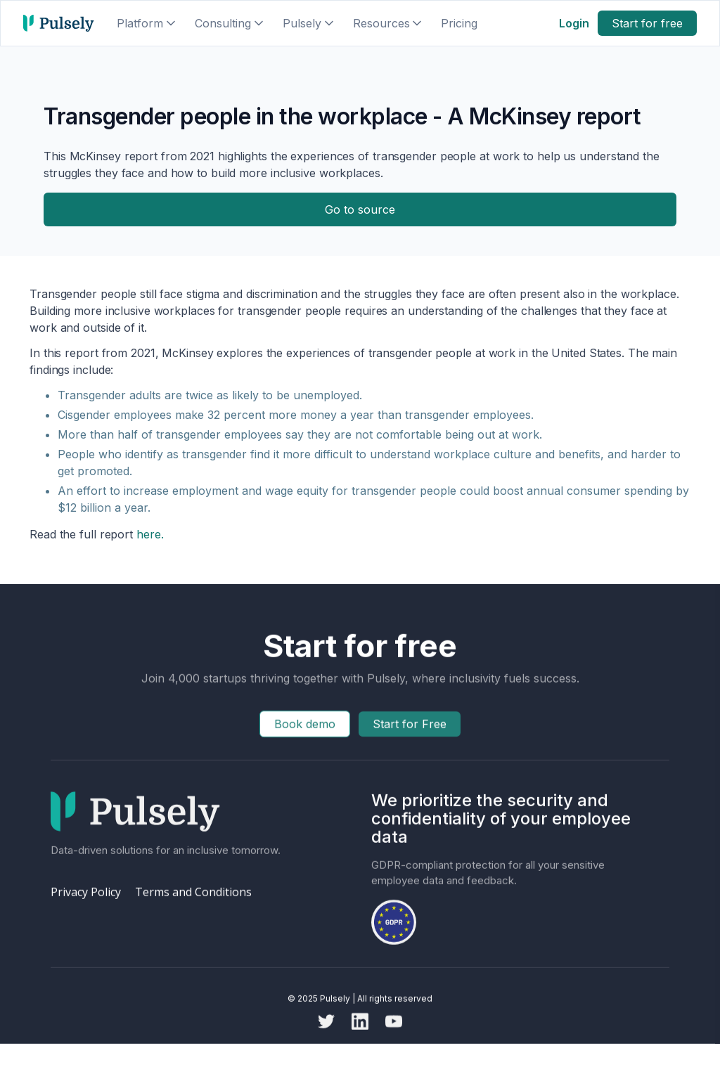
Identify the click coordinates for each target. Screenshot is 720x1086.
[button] (147, 23)
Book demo (304, 737)
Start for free (647, 23)
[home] (58, 23)
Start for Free (409, 737)
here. (148, 534)
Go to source (360, 209)
